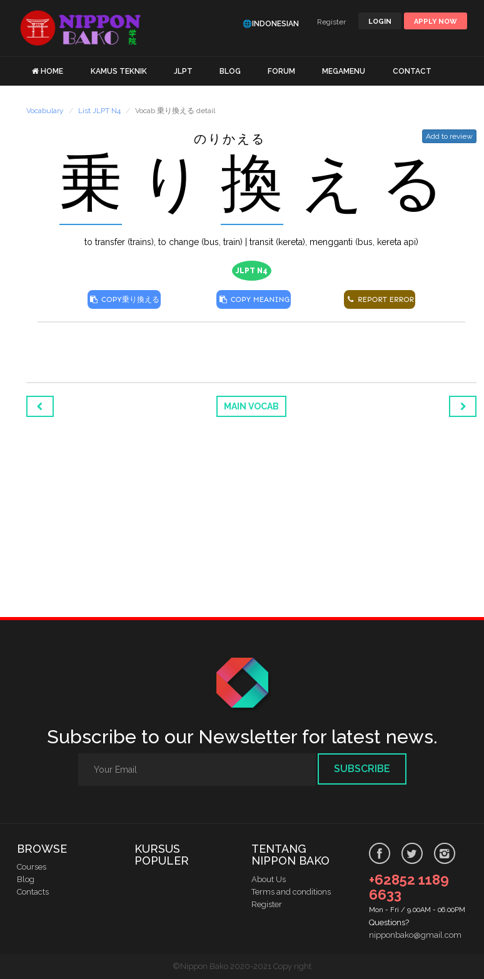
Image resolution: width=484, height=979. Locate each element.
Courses (31, 866)
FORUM (281, 71)
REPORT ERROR (379, 299)
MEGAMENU (343, 71)
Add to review (449, 136)
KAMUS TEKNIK (119, 71)
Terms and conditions (291, 891)
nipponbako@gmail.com (415, 935)
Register (331, 22)
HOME (52, 71)
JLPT (183, 71)
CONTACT (412, 71)
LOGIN (379, 22)
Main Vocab (251, 406)
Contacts (33, 891)
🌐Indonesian (271, 23)
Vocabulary (45, 110)
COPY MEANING (254, 299)
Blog (25, 879)
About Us (268, 879)
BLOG (230, 71)
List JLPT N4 (99, 110)
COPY (124, 299)
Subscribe (362, 769)
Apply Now (435, 22)
